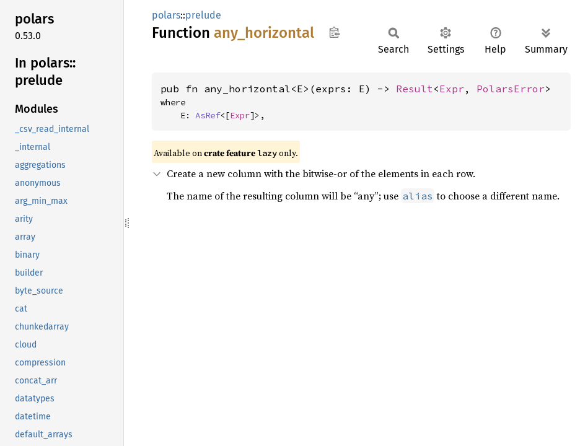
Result (414, 88)
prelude (203, 15)
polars (166, 15)
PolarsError (511, 88)
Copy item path (334, 32)
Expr (451, 88)
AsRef (207, 115)
